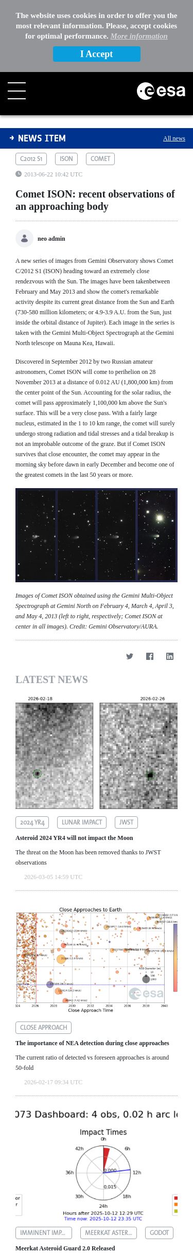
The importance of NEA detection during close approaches (92, 971)
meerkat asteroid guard (111, 1161)
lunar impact (82, 750)
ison (66, 87)
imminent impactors (46, 1161)
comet (100, 87)
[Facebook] (149, 585)
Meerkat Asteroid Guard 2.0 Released (65, 1176)
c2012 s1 (31, 87)
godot (159, 1161)
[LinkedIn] (170, 585)
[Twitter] (129, 585)
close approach (43, 956)
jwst (126, 750)
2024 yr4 (32, 750)
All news (174, 66)
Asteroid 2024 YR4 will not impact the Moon (74, 765)
